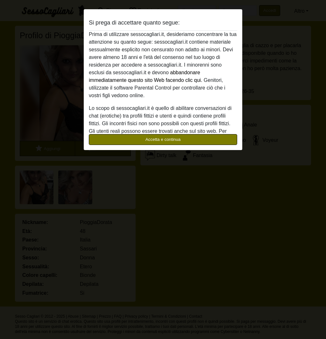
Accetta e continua (163, 139)
